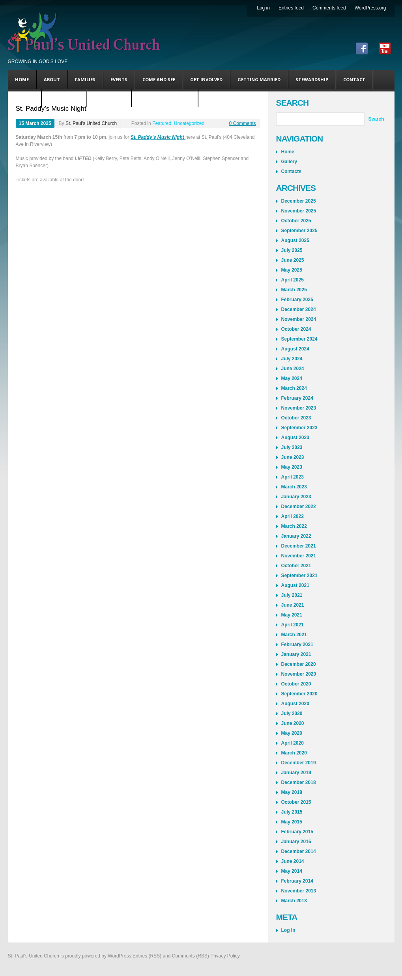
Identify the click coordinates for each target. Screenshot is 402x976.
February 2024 (297, 398)
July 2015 (292, 812)
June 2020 (292, 723)
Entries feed (291, 8)
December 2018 (298, 782)
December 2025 (298, 201)
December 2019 (298, 763)
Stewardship (311, 79)
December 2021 (298, 546)
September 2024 (299, 339)
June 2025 (292, 260)
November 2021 (298, 556)
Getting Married (258, 79)
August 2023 (295, 437)
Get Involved (206, 79)
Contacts (291, 171)
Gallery (289, 161)
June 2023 (292, 457)
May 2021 (291, 615)
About (52, 79)
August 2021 (295, 585)
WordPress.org (370, 8)
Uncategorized (189, 123)
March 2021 (294, 634)
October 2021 (296, 565)
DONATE (24, 98)
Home (22, 79)
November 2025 (298, 211)
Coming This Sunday (165, 98)
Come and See (158, 79)
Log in (263, 8)
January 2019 (296, 772)
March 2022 (294, 526)
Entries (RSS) (147, 956)
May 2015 (291, 822)
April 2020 (292, 743)
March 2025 (294, 289)
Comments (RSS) (190, 956)
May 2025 (291, 270)
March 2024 (294, 388)
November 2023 (298, 408)
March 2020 (294, 753)
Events (118, 79)
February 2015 (297, 831)
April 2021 (292, 625)
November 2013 (298, 891)
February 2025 (297, 299)
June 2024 (292, 368)
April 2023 (292, 477)
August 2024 (295, 349)
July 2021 (292, 595)
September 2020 (299, 694)
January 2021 (296, 654)
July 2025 (292, 250)
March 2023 (294, 487)
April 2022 (292, 516)
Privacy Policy (225, 956)
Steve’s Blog (64, 98)
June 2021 (292, 605)
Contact (354, 79)
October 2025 (296, 221)
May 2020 (291, 733)
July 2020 (292, 713)
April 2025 (292, 280)
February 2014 (297, 881)
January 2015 (296, 841)
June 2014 (292, 861)
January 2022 (296, 536)
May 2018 (291, 792)
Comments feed (329, 8)
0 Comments (242, 123)
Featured (161, 123)
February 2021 (297, 644)
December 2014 (298, 851)
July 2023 (292, 447)
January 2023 (296, 496)
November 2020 (298, 674)
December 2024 (298, 309)
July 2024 (292, 358)
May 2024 (291, 378)
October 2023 (296, 418)
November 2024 (298, 319)
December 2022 (298, 506)
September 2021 (299, 575)
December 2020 (298, 664)
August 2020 (295, 703)
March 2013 (294, 900)
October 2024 (296, 329)
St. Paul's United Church (91, 123)
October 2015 (296, 802)
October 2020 (296, 684)
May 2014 (291, 871)
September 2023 (299, 427)
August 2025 (295, 240)
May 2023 (291, 467)
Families (85, 79)
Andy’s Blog (109, 98)
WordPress (119, 956)
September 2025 (299, 230)
